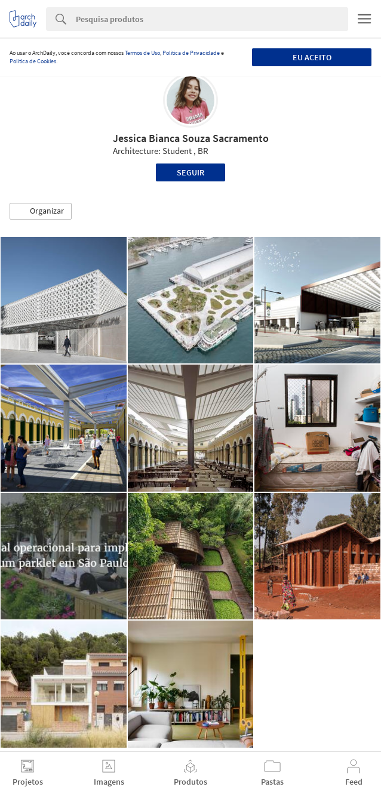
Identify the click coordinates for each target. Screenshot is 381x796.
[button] (41, 211)
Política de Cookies (33, 61)
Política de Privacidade (191, 53)
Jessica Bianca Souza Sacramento (191, 138)
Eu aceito (312, 57)
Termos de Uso (142, 53)
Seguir (190, 172)
